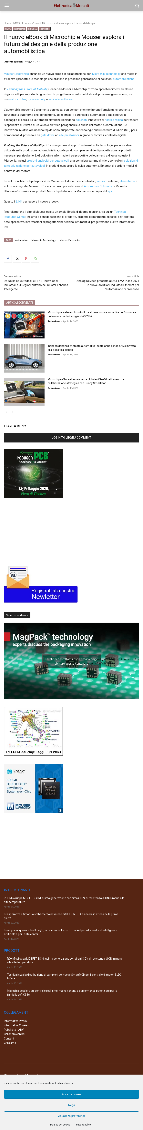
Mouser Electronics (16, 74)
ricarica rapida (114, 120)
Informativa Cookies (16, 1025)
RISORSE (32, 29)
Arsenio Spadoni (14, 61)
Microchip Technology (106, 74)
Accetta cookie (71, 1094)
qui (110, 191)
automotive (21, 240)
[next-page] (12, 412)
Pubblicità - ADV (14, 1029)
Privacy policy (83, 1124)
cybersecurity (36, 99)
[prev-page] (6, 412)
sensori (101, 181)
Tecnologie (45, 29)
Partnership (19, 29)
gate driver (47, 135)
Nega (71, 1105)
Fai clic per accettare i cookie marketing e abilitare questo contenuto (71, 661)
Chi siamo (10, 1042)
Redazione (54, 321)
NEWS (16, 23)
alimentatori (127, 181)
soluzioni (81, 120)
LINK (19, 201)
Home (7, 23)
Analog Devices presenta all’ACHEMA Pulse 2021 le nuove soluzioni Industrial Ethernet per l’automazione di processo (108, 285)
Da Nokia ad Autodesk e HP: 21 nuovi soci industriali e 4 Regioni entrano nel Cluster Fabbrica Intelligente (36, 285)
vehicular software (61, 99)
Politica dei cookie (60, 1124)
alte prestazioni (69, 135)
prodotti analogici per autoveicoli (48, 160)
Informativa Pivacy (15, 1020)
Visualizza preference (71, 1116)
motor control (17, 99)
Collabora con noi (14, 1034)
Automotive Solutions (98, 186)
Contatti (9, 1038)
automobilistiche (123, 79)
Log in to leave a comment (71, 437)
